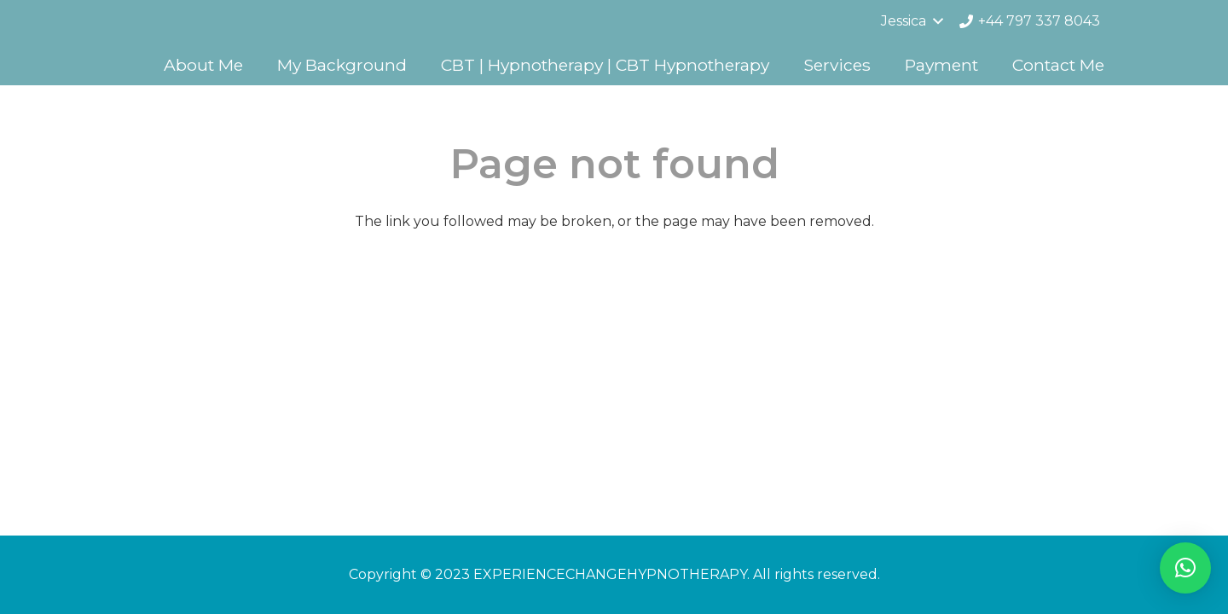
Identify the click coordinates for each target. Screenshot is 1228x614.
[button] (1185, 568)
